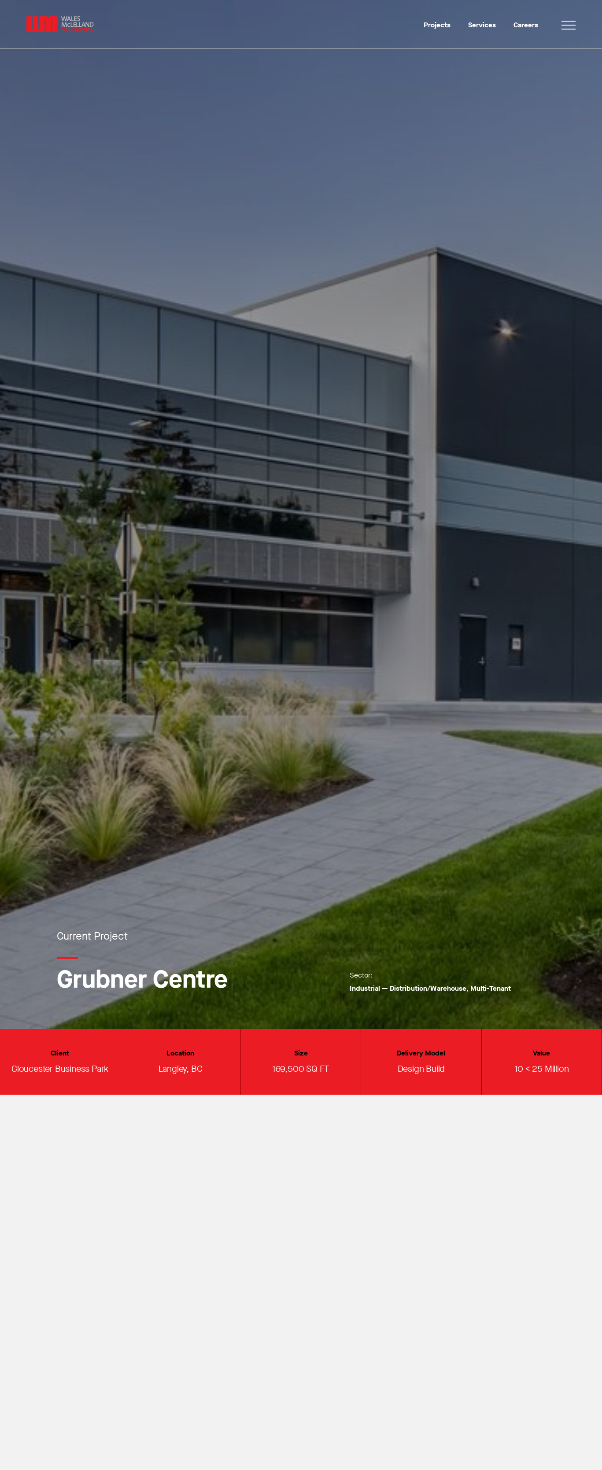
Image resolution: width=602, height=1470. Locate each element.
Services (482, 25)
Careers (525, 25)
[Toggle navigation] (568, 27)
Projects (437, 25)
